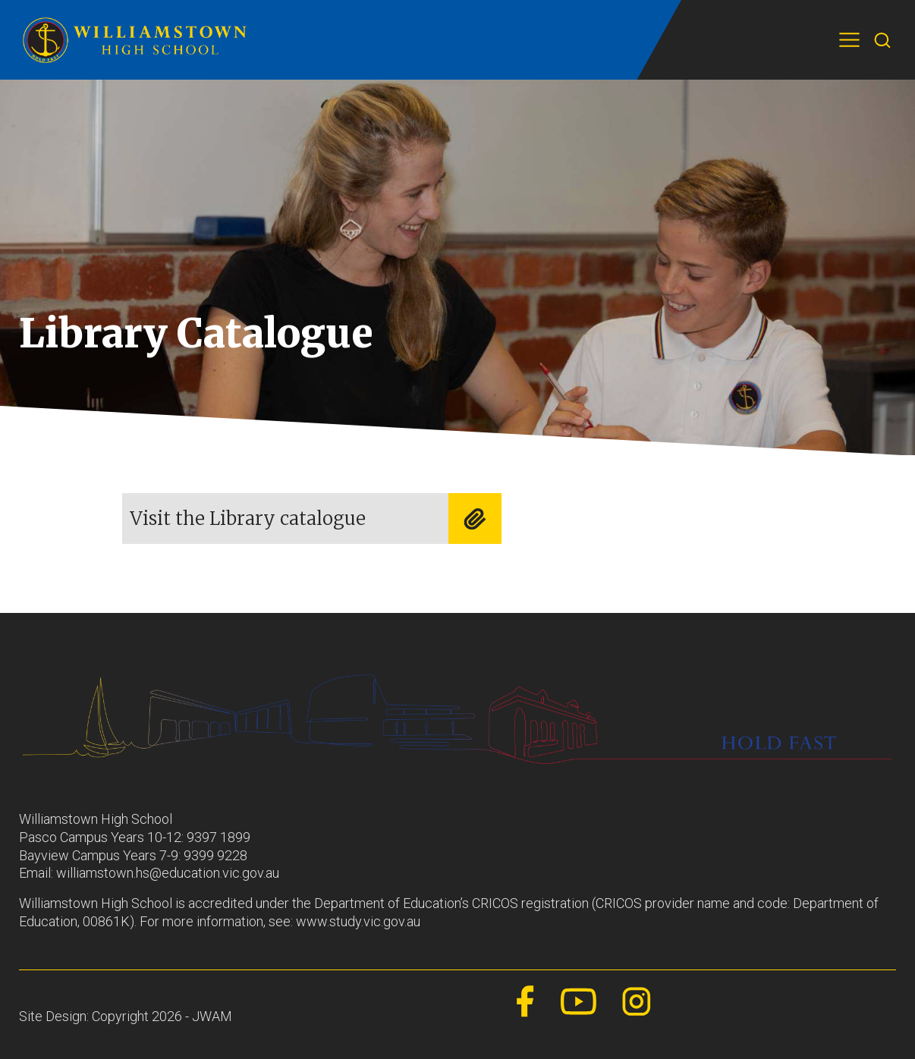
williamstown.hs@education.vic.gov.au (167, 873)
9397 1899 (218, 837)
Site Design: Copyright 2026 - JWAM (125, 1016)
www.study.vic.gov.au (358, 921)
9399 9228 (215, 855)
